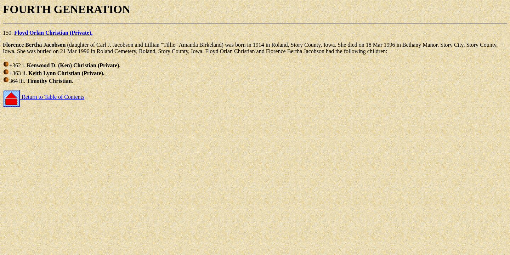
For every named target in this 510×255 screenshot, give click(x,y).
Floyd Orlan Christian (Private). (53, 33)
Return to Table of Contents (43, 97)
